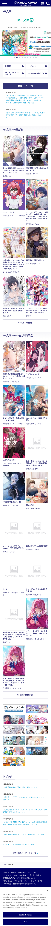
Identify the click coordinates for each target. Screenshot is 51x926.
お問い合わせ (8, 881)
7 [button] (31, 57)
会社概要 (6, 872)
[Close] (48, 890)
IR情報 (13, 872)
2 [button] (17, 57)
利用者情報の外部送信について (24, 884)
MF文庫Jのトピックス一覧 (24, 853)
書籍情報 (8, 66)
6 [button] (28, 57)
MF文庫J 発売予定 (25, 695)
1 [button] (15, 57)
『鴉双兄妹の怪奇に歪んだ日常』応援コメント (20, 787)
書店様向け (23, 875)
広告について (31, 872)
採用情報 (21, 872)
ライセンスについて (10, 875)
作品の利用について (28, 878)
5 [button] (25, 57)
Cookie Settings (25, 915)
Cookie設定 (7, 884)
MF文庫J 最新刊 (25, 323)
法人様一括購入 (35, 875)
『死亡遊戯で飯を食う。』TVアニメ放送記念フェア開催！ (24, 834)
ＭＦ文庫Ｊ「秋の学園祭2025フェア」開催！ (19, 844)
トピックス (32, 66)
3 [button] (20, 57)
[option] (25, 43)
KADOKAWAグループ (10, 878)
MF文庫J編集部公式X (36, 73)
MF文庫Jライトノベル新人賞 (12, 73)
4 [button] (23, 57)
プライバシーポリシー (22, 881)
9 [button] (36, 57)
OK (25, 922)
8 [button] (34, 57)
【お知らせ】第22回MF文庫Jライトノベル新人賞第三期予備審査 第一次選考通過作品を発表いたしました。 (25, 115)
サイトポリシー (38, 881)
